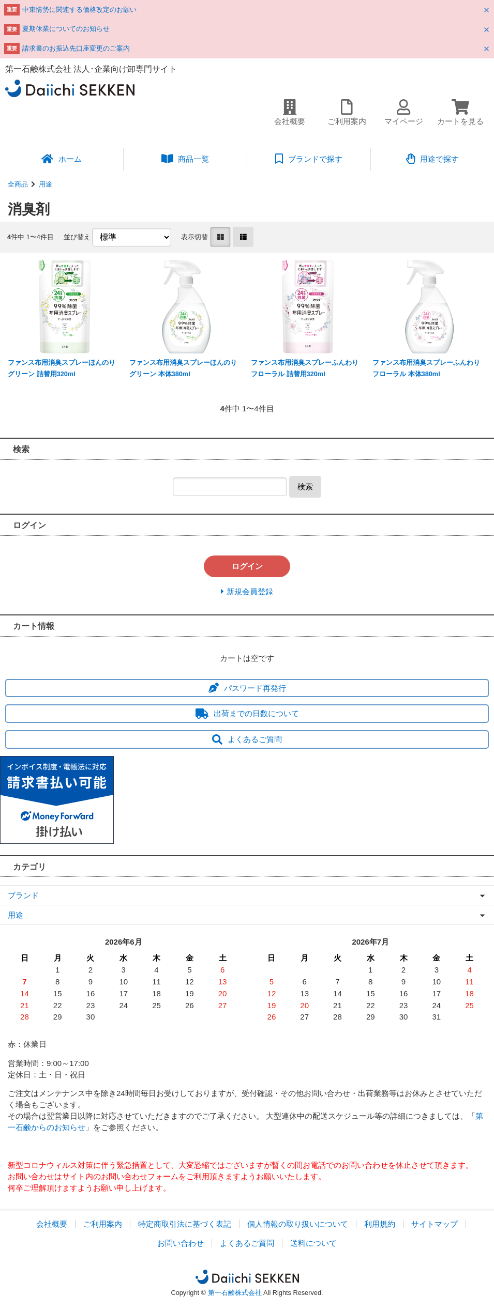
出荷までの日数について (247, 713)
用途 (45, 184)
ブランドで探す (308, 158)
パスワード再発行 (247, 688)
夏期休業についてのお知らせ (66, 29)
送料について (313, 1243)
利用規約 (379, 1224)
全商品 (18, 184)
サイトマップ (434, 1224)
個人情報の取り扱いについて (297, 1224)
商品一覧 (185, 158)
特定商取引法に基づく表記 (184, 1224)
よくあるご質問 (247, 739)
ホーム (61, 158)
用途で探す (432, 158)
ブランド (23, 895)
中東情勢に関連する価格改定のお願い (79, 9)
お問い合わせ (180, 1243)
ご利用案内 (102, 1224)
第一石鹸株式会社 (235, 1292)
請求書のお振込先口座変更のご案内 (76, 48)
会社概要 (51, 1224)
